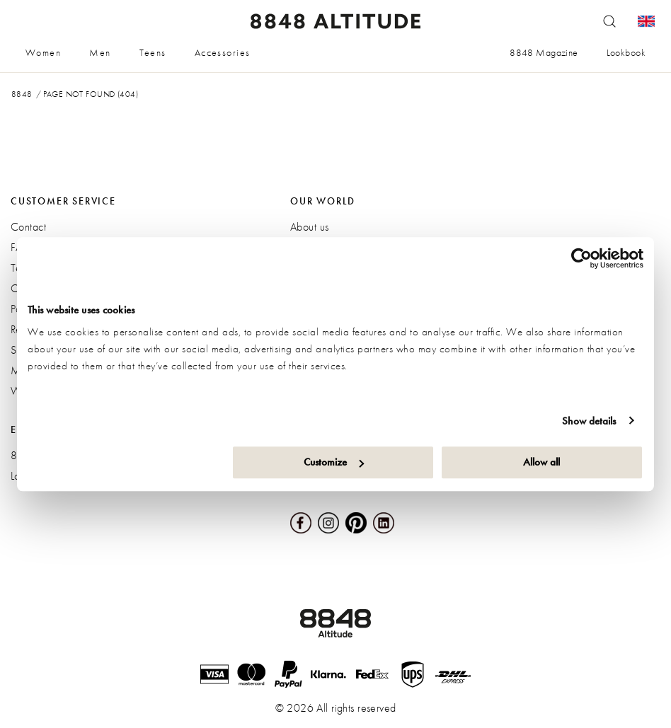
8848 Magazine (544, 52)
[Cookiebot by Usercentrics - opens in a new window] (581, 258)
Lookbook (626, 52)
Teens (152, 52)
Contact (28, 226)
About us (309, 226)
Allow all (541, 462)
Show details (589, 421)
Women (43, 52)
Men (99, 52)
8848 (22, 94)
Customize (334, 462)
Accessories (223, 52)
